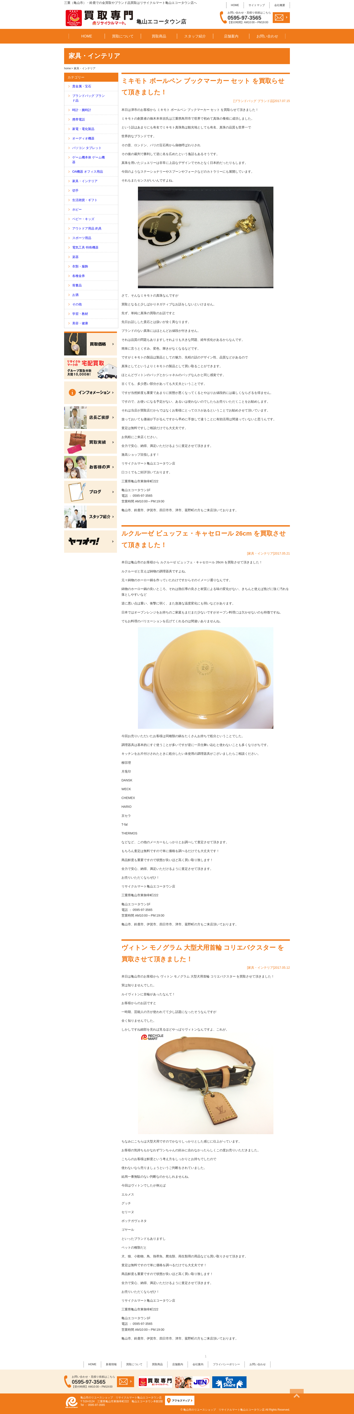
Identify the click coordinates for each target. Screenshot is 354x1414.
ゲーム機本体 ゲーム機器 (88, 160)
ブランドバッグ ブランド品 (88, 98)
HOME (235, 5)
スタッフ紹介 (195, 36)
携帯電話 (78, 119)
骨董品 (77, 285)
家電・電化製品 (83, 129)
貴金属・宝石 (81, 86)
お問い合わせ (267, 36)
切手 (75, 190)
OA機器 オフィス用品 (87, 171)
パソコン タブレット (87, 148)
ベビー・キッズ (83, 219)
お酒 (75, 295)
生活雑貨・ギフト (85, 200)
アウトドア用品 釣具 (87, 228)
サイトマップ (257, 5)
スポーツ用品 (81, 238)
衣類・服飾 (80, 266)
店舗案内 (231, 36)
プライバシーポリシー (226, 1364)
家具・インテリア (85, 181)
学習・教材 (80, 314)
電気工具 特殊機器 (85, 247)
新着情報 (111, 1364)
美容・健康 (80, 323)
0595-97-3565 (244, 17)
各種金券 (78, 276)
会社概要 (279, 5)
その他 (77, 304)
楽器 (75, 257)
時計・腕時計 (81, 110)
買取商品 (159, 36)
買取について (123, 36)
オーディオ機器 (83, 138)
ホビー (77, 209)
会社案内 (198, 1364)
